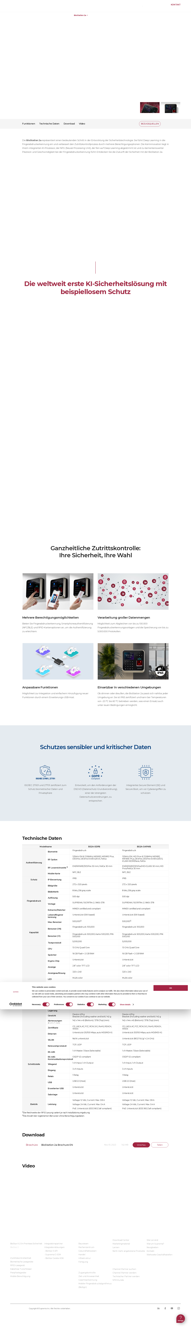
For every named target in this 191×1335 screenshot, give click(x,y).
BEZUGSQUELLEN (133, 6)
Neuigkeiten (152, 1247)
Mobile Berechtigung (20, 1276)
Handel (81, 1254)
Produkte (16, 15)
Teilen (160, 1145)
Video (82, 123)
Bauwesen (83, 1243)
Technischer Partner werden (126, 1276)
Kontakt (176, 5)
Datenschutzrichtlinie (23, 1299)
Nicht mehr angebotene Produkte (129, 1251)
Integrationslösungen (54, 1247)
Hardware (34, 15)
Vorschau (141, 1145)
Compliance (70, 1299)
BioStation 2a (80, 15)
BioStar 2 (14, 1247)
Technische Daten (49, 123)
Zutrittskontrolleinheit (20, 1258)
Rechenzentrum (86, 1247)
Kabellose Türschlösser (21, 1269)
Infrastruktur (84, 1258)
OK (170, 1314)
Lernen (116, 1247)
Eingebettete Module (54, 1265)
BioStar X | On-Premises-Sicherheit (26, 1243)
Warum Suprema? (155, 1244)
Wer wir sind (152, 1240)
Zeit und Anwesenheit (88, 1276)
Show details (125, 1330)
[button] (150, 107)
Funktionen (28, 123)
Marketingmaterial (121, 1244)
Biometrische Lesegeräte (57, 15)
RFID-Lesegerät (17, 1265)
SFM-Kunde (118, 1280)
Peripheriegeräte (18, 1273)
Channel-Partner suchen (124, 1269)
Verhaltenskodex (91, 1299)
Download (69, 123)
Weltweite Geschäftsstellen (159, 1255)
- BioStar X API (51, 1251)
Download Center (121, 1240)
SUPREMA (13, 7)
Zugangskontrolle (87, 1273)
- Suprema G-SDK (52, 1254)
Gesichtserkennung (87, 1280)
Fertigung (83, 1262)
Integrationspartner (53, 1243)
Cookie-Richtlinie (50, 1299)
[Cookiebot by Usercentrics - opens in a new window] (15, 1330)
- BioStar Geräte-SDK (54, 1258)
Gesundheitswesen (87, 1251)
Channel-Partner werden (124, 1273)
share (165, 124)
